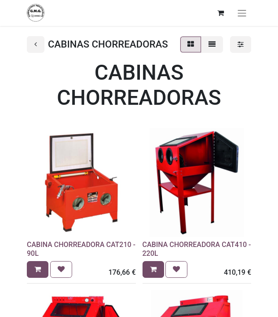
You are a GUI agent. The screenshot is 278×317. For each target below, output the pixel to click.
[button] (37, 269)
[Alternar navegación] (242, 13)
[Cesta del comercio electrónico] (220, 13)
